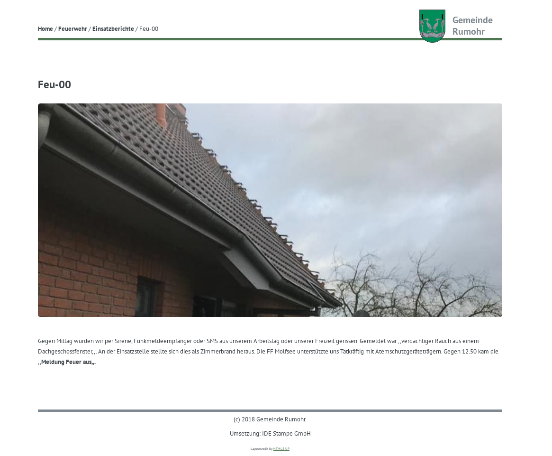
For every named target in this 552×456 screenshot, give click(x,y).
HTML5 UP (281, 449)
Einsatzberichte (113, 28)
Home (45, 28)
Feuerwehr (72, 28)
